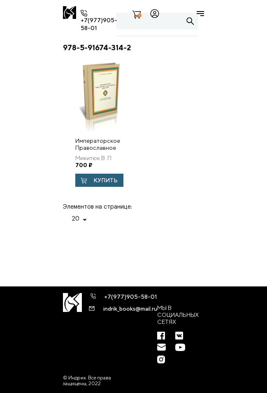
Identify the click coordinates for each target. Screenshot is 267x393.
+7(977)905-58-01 (130, 296)
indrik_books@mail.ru (130, 308)
